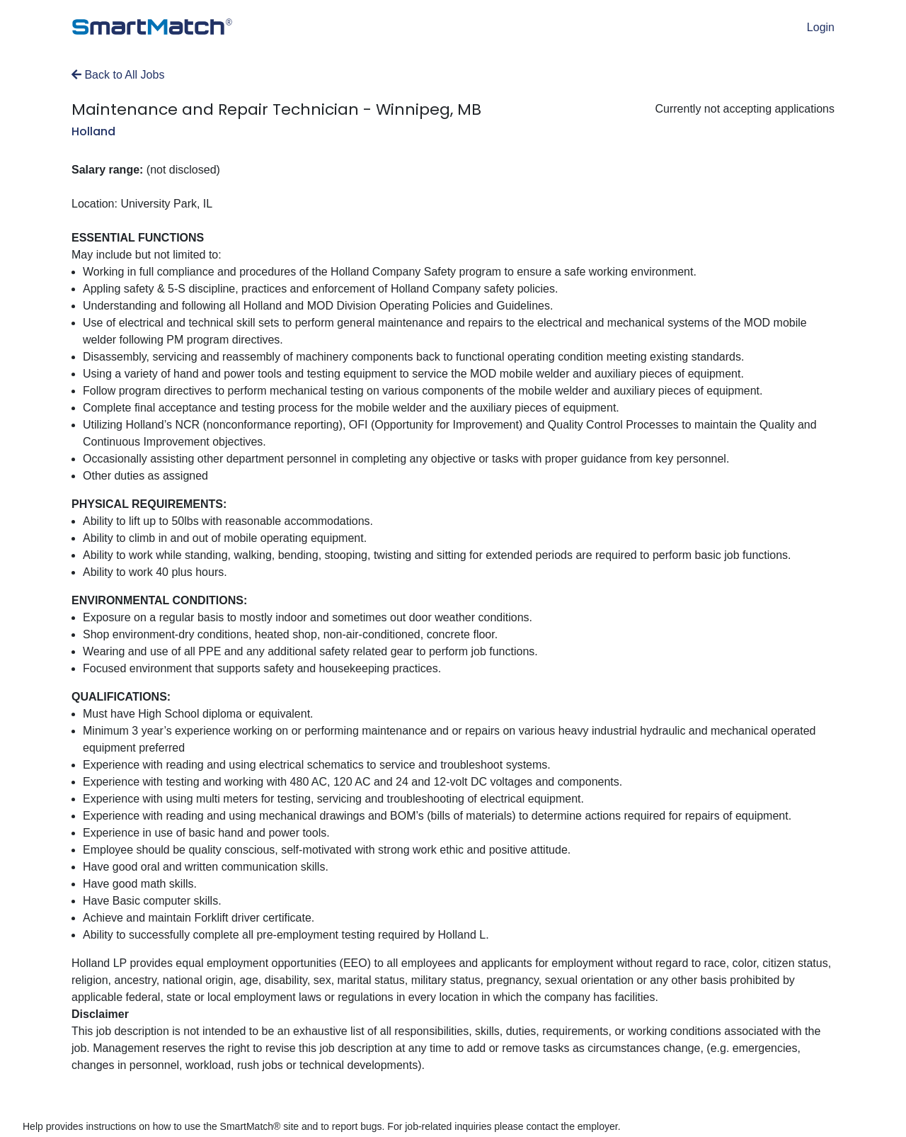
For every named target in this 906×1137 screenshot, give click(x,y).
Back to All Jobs (117, 75)
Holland (93, 131)
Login (821, 27)
